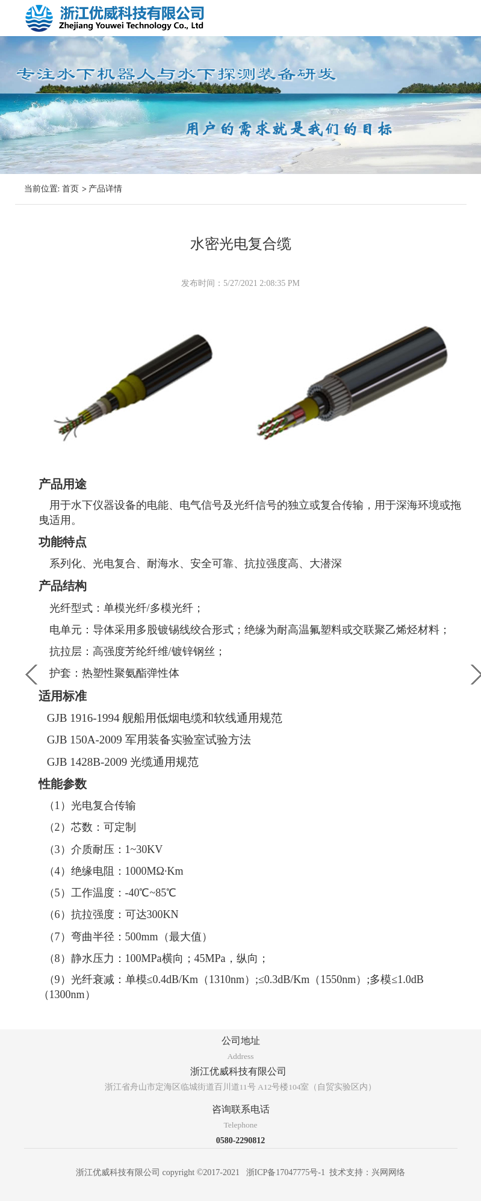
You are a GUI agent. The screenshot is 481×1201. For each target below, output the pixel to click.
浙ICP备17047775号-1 (285, 1172)
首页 (70, 188)
